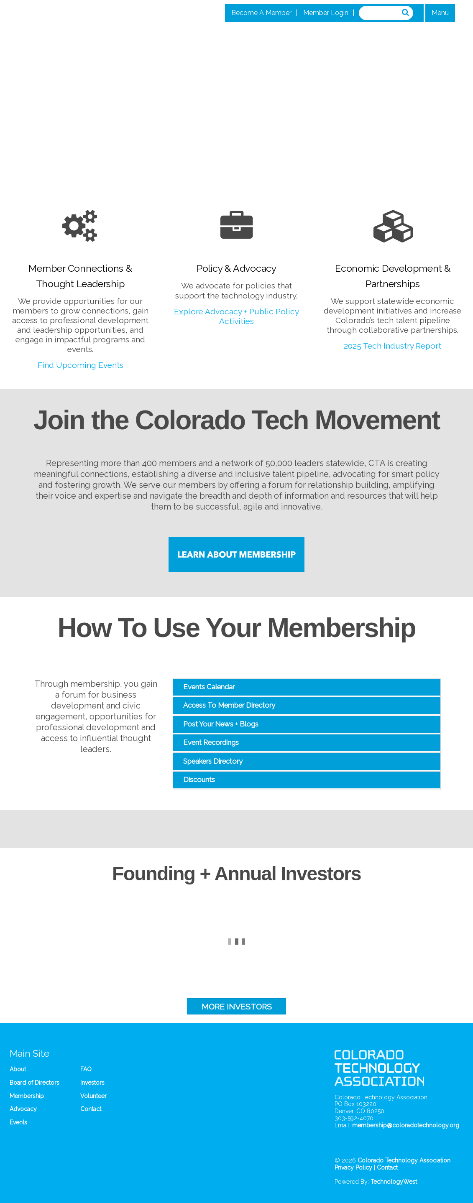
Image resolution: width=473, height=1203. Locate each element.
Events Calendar (209, 687)
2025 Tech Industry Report (392, 345)
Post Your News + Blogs (220, 724)
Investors (92, 1082)
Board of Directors (34, 1082)
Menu (440, 13)
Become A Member (261, 13)
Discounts (199, 779)
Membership (27, 1096)
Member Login (325, 13)
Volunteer (93, 1096)
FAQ (86, 1069)
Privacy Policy (353, 1167)
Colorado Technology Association (404, 1160)
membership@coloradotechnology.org (405, 1125)
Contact (90, 1109)
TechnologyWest (394, 1181)
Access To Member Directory (229, 705)
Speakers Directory (213, 761)
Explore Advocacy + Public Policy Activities (236, 316)
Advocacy (23, 1109)
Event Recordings (211, 742)
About (18, 1069)
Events (18, 1122)
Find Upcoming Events (80, 365)
